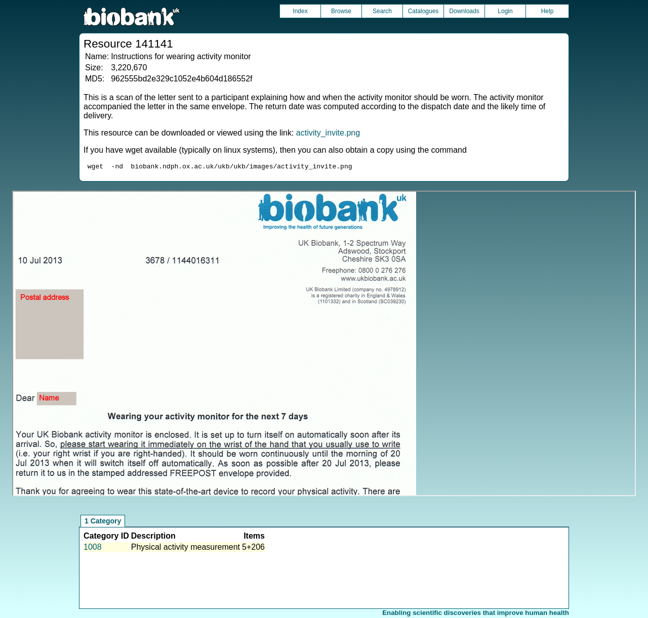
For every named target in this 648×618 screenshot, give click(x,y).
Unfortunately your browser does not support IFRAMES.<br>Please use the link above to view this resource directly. (324, 345)
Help (547, 11)
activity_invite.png (328, 132)
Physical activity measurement (185, 548)
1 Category (103, 522)
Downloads (464, 11)
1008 (93, 548)
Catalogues (423, 11)
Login (505, 11)
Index (300, 11)
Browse (341, 11)
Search (382, 11)
